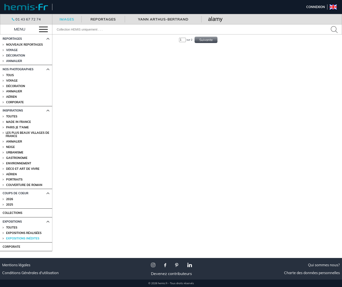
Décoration (15, 86)
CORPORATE (11, 246)
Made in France (18, 122)
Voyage (12, 80)
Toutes (11, 116)
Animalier (14, 91)
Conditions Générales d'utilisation (30, 273)
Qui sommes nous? (324, 265)
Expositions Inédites (22, 238)
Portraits (14, 179)
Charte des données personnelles (312, 273)
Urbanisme (14, 152)
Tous (10, 75)
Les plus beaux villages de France (27, 134)
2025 (9, 204)
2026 (9, 199)
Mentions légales (16, 265)
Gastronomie (16, 158)
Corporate (15, 102)
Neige (10, 147)
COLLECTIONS (12, 213)
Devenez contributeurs (171, 273)
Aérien (11, 96)
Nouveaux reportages (24, 44)
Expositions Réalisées (23, 233)
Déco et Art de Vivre (22, 168)
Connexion (315, 7)
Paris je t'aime (17, 127)
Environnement (18, 163)
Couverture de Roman (24, 185)
